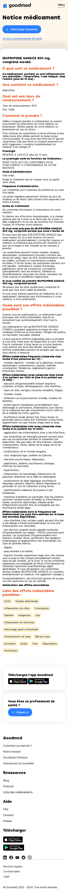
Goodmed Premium (15, 757)
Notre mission (12, 751)
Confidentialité (11, 871)
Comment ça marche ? (17, 745)
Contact (8, 815)
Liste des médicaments (18, 792)
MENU (61, 5)
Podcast (8, 786)
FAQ (5, 809)
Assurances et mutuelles (18, 763)
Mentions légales (12, 866)
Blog (6, 780)
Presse (7, 821)
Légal (6, 876)
